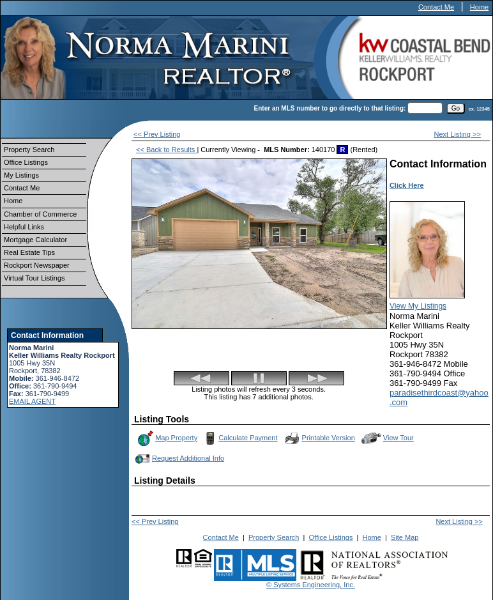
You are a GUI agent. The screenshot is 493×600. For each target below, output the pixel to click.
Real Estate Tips (29, 252)
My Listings (21, 175)
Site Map (404, 537)
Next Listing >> (457, 134)
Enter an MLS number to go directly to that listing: (330, 108)
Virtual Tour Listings (34, 278)
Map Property (167, 438)
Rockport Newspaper (37, 265)
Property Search (29, 149)
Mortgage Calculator (35, 239)
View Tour (387, 438)
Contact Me (436, 7)
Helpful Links (24, 227)
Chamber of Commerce (40, 214)
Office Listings (26, 162)
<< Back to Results (166, 149)
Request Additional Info (178, 459)
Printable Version (319, 438)
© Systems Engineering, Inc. (310, 584)
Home (479, 7)
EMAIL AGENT (32, 401)
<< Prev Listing (156, 134)
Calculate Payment (239, 438)
